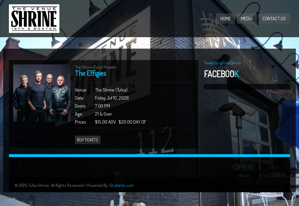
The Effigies (90, 73)
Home (225, 18)
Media (247, 18)
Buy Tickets (87, 139)
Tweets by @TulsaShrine (222, 62)
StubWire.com (121, 185)
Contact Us (274, 18)
